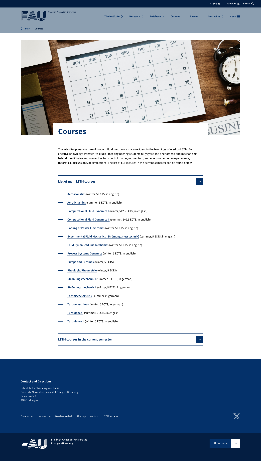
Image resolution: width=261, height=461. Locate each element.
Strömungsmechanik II (82, 287)
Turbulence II (75, 321)
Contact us (214, 16)
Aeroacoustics (76, 194)
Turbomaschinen (78, 304)
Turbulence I (75, 313)
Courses (175, 16)
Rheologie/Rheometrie (82, 270)
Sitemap (81, 416)
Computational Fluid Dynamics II (88, 220)
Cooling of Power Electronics (86, 228)
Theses (194, 16)
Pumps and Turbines (80, 262)
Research (134, 16)
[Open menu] (235, 16)
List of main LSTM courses (76, 181)
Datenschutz (28, 416)
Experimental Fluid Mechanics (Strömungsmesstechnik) (103, 236)
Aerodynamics (76, 203)
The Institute (112, 16)
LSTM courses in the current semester (85, 339)
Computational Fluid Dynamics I (88, 211)
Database (155, 16)
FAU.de (215, 3)
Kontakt (94, 416)
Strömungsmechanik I (81, 279)
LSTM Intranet (111, 416)
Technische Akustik (79, 296)
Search (248, 3)
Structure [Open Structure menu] (233, 3)
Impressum (45, 416)
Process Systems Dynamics (84, 253)
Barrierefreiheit (64, 416)
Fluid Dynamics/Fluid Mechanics (88, 245)
